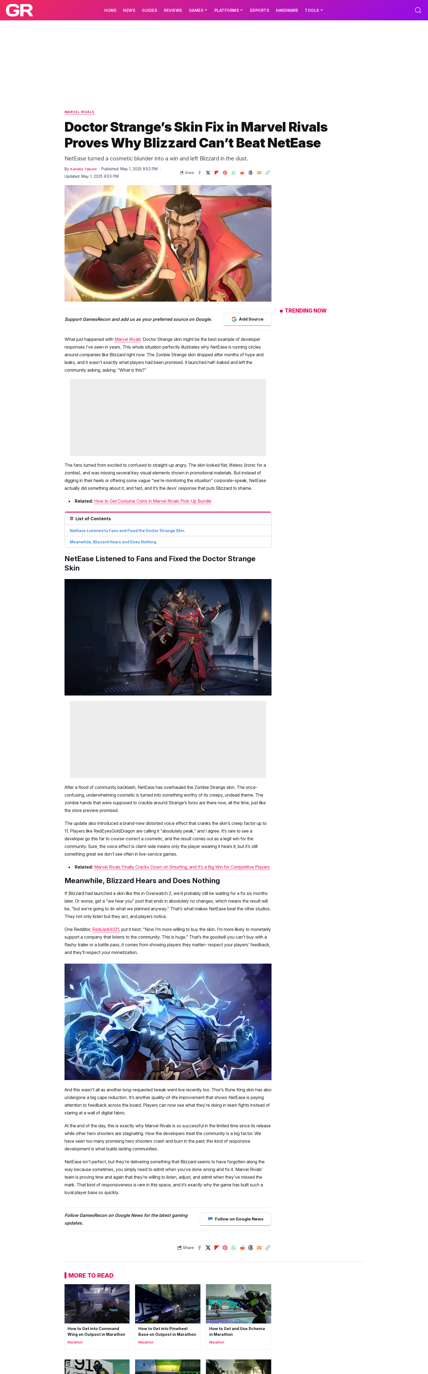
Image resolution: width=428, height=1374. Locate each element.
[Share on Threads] (250, 173)
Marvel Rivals (81, 112)
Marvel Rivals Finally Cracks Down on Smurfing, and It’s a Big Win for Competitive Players (182, 785)
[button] (418, 10)
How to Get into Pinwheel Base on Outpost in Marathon (164, 1253)
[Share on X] (208, 173)
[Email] (259, 173)
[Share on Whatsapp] (233, 173)
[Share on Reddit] (242, 173)
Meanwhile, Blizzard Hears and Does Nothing (113, 543)
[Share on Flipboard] (216, 173)
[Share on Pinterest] (225, 173)
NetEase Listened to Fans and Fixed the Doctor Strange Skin (127, 531)
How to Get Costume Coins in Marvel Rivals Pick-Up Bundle (152, 502)
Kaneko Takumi (84, 169)
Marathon (75, 1267)
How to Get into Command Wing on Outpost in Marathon (94, 1253)
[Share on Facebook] (199, 173)
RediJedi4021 (105, 848)
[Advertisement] (214, 61)
